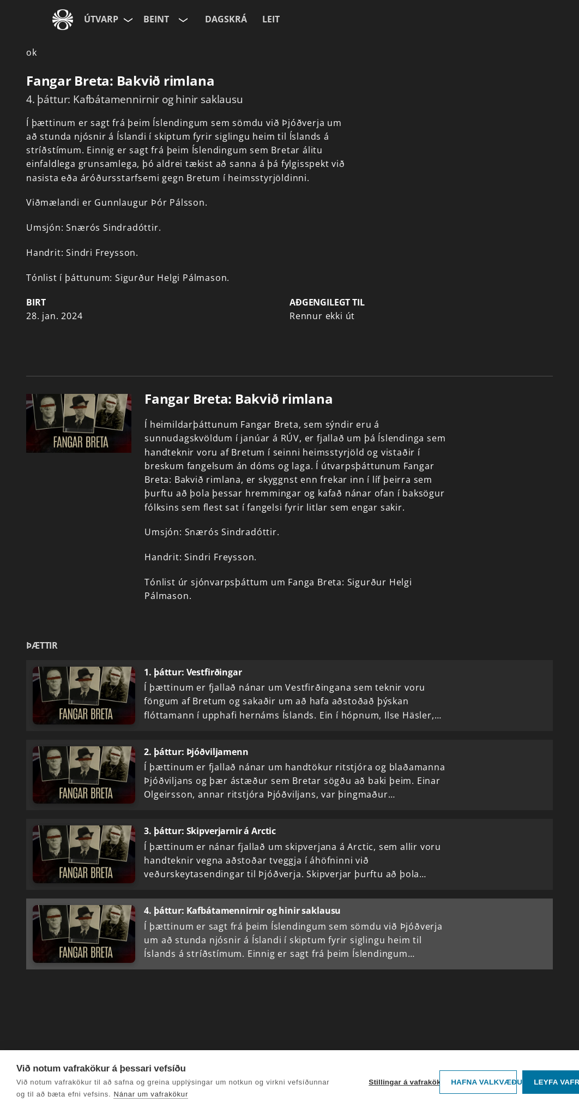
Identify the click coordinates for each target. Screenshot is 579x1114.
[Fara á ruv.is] (62, 19)
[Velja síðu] (127, 20)
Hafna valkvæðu (484, 1082)
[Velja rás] (182, 20)
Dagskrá (226, 19)
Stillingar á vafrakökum (401, 1082)
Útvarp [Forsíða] (101, 19)
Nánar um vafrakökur (150, 1094)
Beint (156, 19)
